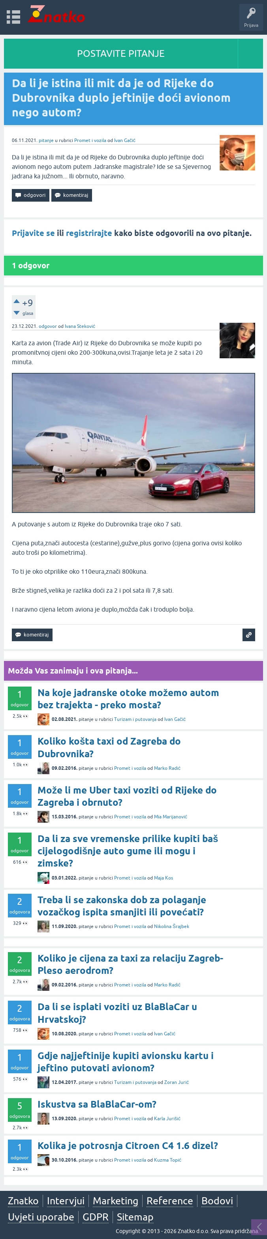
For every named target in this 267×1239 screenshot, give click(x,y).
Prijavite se (33, 233)
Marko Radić (167, 768)
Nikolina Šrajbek (171, 926)
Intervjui (66, 1200)
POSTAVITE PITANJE (121, 53)
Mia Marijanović (170, 817)
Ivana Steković (80, 326)
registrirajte (89, 233)
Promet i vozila (90, 140)
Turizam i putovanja (135, 719)
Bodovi (217, 1200)
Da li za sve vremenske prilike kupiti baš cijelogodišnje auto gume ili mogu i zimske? (128, 851)
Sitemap (135, 1216)
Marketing (115, 1200)
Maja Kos (163, 878)
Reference (170, 1200)
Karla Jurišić (167, 1118)
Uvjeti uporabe (41, 1216)
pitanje (46, 140)
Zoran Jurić (176, 1082)
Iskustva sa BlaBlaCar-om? (97, 1104)
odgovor (48, 326)
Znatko (23, 1200)
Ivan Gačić (124, 140)
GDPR (96, 1216)
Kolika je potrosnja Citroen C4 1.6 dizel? (128, 1145)
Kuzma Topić (167, 1160)
